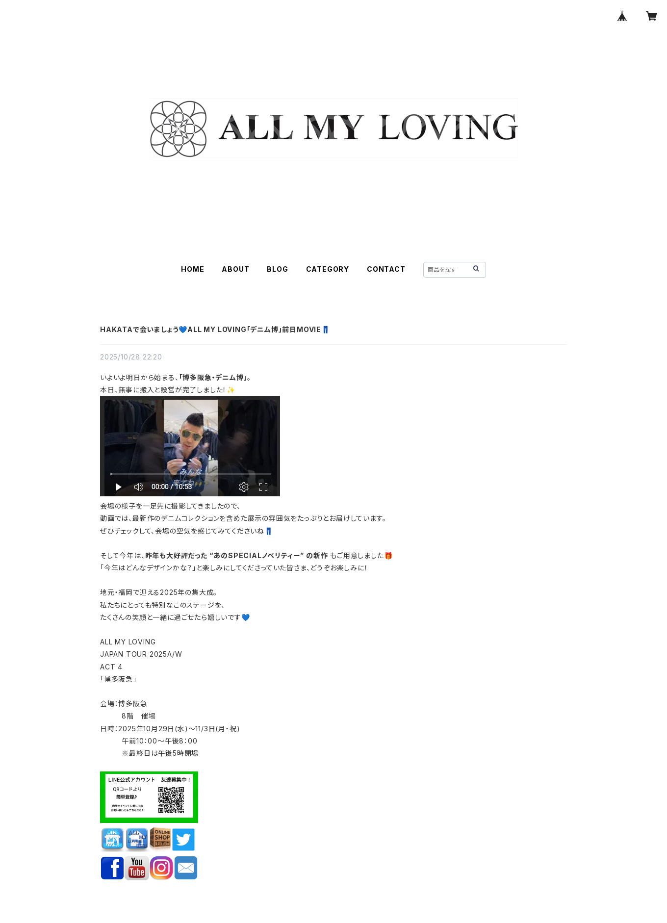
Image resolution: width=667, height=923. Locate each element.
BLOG (277, 269)
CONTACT (386, 269)
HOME (192, 269)
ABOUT (235, 269)
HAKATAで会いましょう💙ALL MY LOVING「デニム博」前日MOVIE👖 (215, 329)
